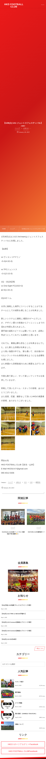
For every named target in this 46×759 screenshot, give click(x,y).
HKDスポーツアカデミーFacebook (23, 744)
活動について (19, 724)
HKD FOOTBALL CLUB (13, 5)
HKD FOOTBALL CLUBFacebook (23, 751)
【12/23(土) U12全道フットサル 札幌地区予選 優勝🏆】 (13, 534)
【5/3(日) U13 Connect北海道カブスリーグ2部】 (16, 622)
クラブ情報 (18, 703)
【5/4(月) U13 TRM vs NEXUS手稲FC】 (13, 613)
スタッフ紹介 (19, 681)
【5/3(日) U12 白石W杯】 (9, 639)
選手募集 (18, 692)
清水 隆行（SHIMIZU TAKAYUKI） (26, 713)
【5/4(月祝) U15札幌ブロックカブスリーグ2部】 (16, 605)
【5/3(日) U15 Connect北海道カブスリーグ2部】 (16, 631)
